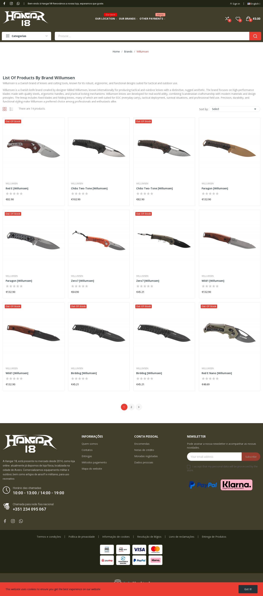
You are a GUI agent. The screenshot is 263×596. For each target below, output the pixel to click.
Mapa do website (92, 468)
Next (138, 407)
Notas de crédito (144, 450)
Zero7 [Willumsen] (82, 280)
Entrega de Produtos (214, 536)
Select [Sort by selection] (234, 109)
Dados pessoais (143, 462)
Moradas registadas (146, 456)
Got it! (248, 589)
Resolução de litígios (149, 536)
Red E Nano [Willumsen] (217, 373)
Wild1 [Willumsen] (213, 280)
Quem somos (90, 443)
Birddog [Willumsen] (84, 373)
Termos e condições (49, 536)
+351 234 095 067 (29, 509)
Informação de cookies (116, 536)
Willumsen (12, 184)
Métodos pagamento (94, 462)
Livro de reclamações (181, 536)
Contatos (87, 450)
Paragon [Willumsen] (215, 188)
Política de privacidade (81, 536)
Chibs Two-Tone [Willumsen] (89, 188)
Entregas (87, 456)
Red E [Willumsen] (17, 188)
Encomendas (142, 443)
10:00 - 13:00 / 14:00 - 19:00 (38, 493)
